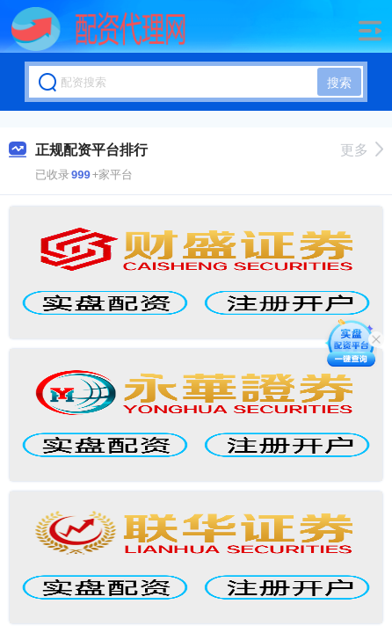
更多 (361, 149)
